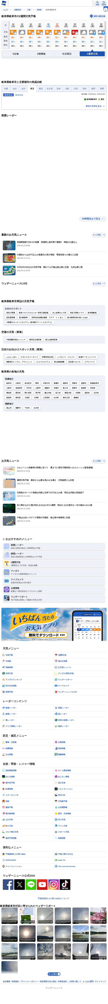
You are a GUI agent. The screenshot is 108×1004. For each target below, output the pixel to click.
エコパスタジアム (43, 413)
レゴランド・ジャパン (66, 408)
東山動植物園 (59, 413)
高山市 (9, 459)
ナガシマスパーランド (29, 408)
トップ (5, 9)
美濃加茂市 (94, 434)
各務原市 (18, 439)
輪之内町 (48, 444)
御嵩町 (76, 449)
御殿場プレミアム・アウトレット (19, 413)
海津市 (74, 439)
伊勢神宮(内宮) (47, 408)
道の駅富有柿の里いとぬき (77, 369)
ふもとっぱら (11, 408)
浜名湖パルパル (74, 413)
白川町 (56, 449)
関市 (37, 434)
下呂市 (27, 459)
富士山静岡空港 (51, 391)
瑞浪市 (65, 434)
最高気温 (8, 95)
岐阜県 (39, 9)
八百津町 (46, 449)
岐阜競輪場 (92, 364)
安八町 (58, 444)
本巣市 (56, 439)
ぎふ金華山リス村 (59, 364)
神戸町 (38, 444)
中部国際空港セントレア (15, 391)
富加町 (18, 449)
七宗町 (36, 449)
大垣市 (18, 434)
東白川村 (66, 449)
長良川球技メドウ (77, 364)
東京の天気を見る (95, 157)
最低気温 (19, 95)
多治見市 (28, 434)
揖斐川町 (68, 444)
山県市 (38, 439)
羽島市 (74, 434)
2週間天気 (17, 9)
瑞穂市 (47, 439)
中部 (29, 9)
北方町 (96, 444)
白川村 (36, 459)
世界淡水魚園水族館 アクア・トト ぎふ (47, 369)
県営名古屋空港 (35, 391)
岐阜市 (9, 434)
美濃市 (56, 434)
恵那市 (83, 434)
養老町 (9, 444)
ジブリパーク (89, 413)
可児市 (29, 439)
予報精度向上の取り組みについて (53, 949)
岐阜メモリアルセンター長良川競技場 (33, 364)
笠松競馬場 (10, 369)
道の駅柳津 (23, 369)
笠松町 (92, 439)
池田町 (87, 444)
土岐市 (9, 439)
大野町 (78, 444)
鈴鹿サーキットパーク (87, 408)
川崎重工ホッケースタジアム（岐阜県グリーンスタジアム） (29, 373)
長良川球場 (10, 364)
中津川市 (46, 434)
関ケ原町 (28, 444)
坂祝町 (9, 449)
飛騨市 (18, 459)
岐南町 (83, 439)
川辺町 (27, 449)
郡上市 (65, 439)
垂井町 (18, 444)
